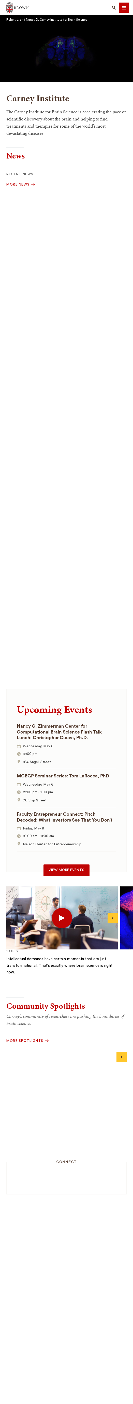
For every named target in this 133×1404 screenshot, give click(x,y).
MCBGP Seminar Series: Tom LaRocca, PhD (63, 776)
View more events (66, 870)
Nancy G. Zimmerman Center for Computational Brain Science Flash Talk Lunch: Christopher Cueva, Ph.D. (59, 732)
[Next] (113, 918)
